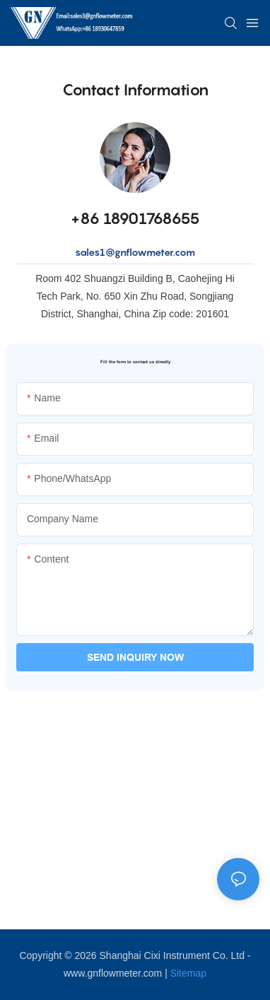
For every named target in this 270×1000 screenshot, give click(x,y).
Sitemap (188, 973)
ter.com (177, 252)
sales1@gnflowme (117, 252)
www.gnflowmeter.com (113, 973)
